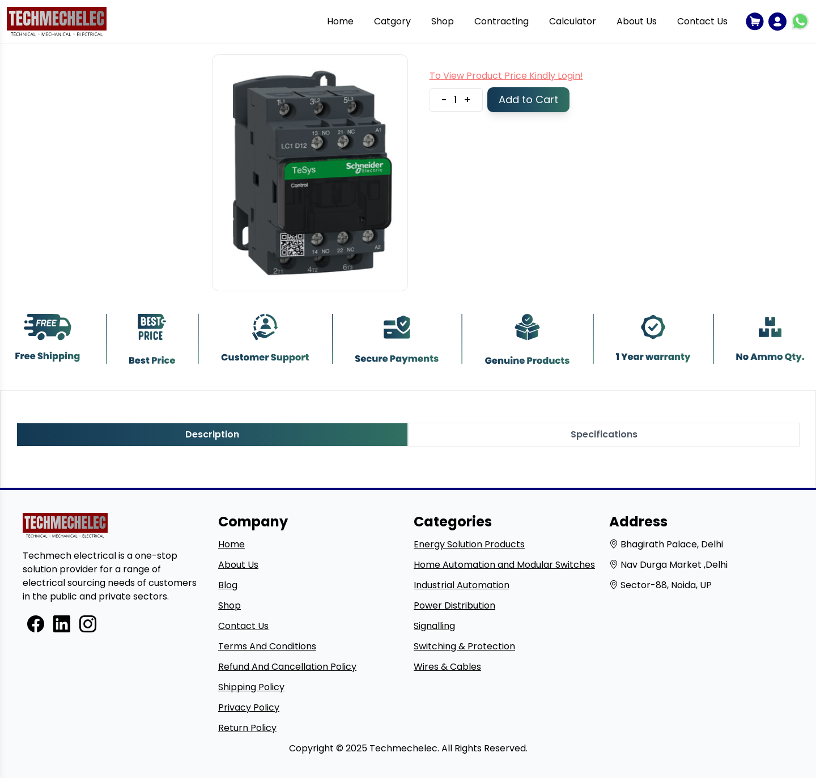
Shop (442, 21)
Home (340, 21)
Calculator (572, 21)
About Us (637, 21)
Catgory (392, 21)
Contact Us (702, 21)
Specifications (604, 434)
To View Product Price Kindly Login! (506, 75)
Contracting (501, 21)
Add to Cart (528, 99)
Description (212, 434)
